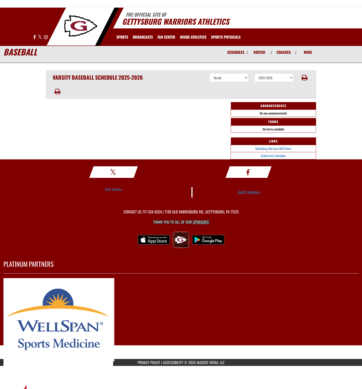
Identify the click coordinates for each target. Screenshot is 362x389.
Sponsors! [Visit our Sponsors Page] (201, 222)
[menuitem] (142, 37)
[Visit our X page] (40, 37)
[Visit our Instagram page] (46, 37)
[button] (305, 77)
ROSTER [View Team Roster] (259, 52)
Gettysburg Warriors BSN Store (273, 148)
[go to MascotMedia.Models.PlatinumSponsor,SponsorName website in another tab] (181, 319)
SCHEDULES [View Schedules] (235, 52)
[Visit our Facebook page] (34, 37)
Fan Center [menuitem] (166, 37)
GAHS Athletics (113, 189)
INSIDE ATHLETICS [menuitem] (193, 37)
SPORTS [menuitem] (122, 37)
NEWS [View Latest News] (308, 52)
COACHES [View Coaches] (284, 52)
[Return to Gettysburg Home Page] (81, 26)
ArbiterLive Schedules (273, 155)
